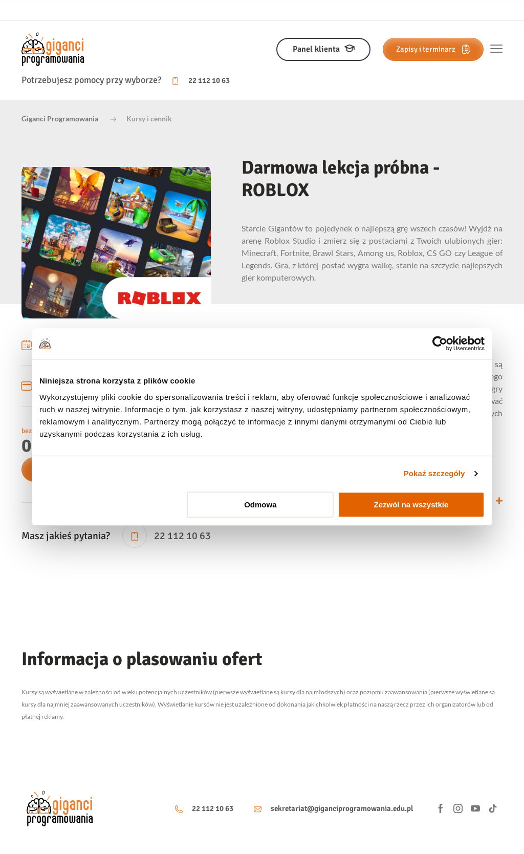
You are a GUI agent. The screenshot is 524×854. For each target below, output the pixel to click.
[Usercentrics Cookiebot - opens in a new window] (440, 343)
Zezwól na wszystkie (411, 504)
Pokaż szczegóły (434, 473)
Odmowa (260, 504)
